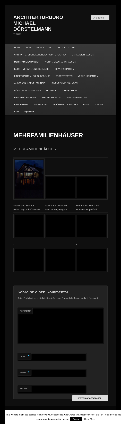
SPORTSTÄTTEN (64, 76)
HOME (17, 47)
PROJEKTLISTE (44, 47)
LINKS (86, 104)
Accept (76, 419)
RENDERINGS (21, 104)
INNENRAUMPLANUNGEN (65, 83)
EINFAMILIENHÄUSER (82, 54)
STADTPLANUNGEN (51, 97)
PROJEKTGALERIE (66, 47)
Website (23, 388)
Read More (89, 419)
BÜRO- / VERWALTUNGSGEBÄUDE (31, 69)
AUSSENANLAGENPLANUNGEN (30, 83)
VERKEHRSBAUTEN (88, 76)
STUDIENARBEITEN (77, 97)
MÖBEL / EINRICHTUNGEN (27, 90)
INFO (28, 47)
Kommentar (25, 311)
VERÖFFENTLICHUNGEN (65, 104)
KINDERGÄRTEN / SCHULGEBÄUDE (32, 76)
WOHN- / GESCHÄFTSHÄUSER (60, 62)
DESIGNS (51, 90)
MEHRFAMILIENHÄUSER (26, 62)
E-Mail (24, 372)
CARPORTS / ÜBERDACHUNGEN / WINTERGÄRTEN (40, 54)
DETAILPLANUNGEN (71, 90)
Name (24, 356)
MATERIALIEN (41, 104)
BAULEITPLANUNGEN (25, 97)
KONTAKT (99, 104)
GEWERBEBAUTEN (64, 69)
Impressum (29, 111)
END (16, 111)
